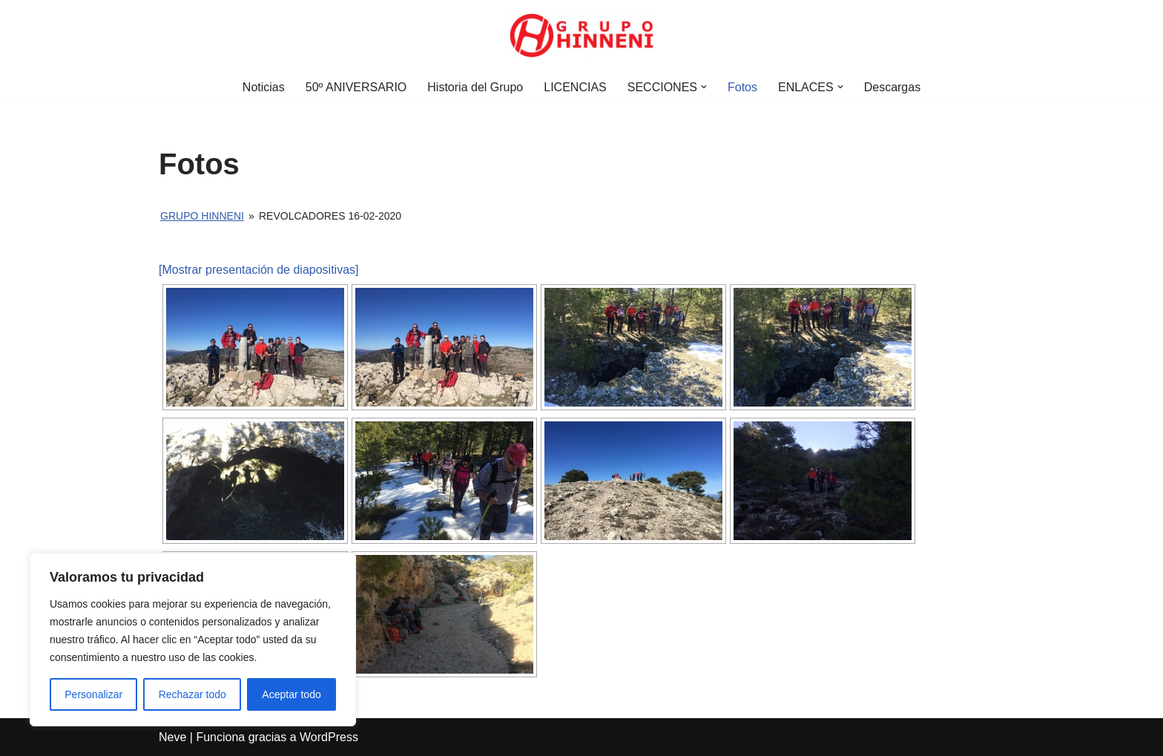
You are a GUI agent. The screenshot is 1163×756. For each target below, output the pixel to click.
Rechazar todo (192, 694)
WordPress (329, 737)
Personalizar (93, 694)
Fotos (742, 87)
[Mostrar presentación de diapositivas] (258, 269)
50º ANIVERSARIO (356, 87)
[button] (704, 87)
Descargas (892, 87)
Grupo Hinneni (202, 216)
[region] (193, 639)
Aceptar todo (291, 694)
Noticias (264, 87)
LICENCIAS (575, 87)
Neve (172, 737)
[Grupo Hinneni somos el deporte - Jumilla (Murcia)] (581, 35)
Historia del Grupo (475, 87)
